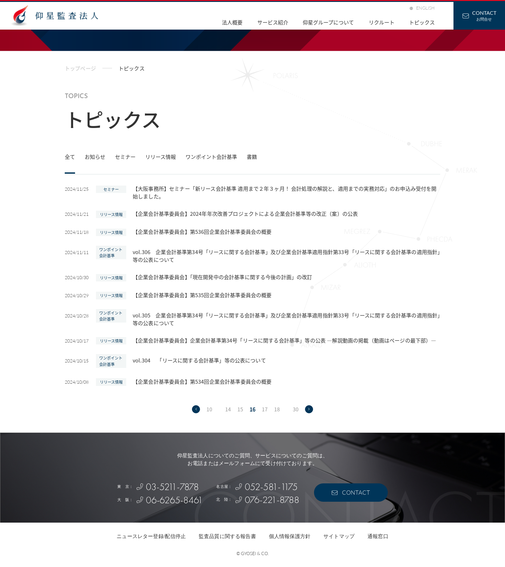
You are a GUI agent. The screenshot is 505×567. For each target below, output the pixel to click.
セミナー (125, 156)
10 (209, 409)
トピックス (422, 22)
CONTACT (356, 492)
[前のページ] (196, 409)
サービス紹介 (272, 22)
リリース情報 (160, 156)
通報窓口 (377, 536)
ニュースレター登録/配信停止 (151, 536)
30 (296, 409)
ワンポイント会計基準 (211, 156)
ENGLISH (425, 8)
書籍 (252, 156)
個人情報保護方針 (289, 536)
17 (265, 409)
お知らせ (95, 156)
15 (240, 409)
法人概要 (232, 22)
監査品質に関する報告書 (227, 536)
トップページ (80, 68)
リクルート (382, 22)
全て (70, 156)
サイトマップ (339, 536)
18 (277, 409)
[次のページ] (309, 409)
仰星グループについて (328, 22)
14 (228, 409)
